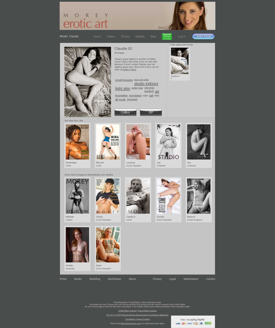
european (135, 95)
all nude (120, 99)
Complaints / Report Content (137, 319)
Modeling (94, 278)
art (157, 91)
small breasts (124, 80)
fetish (157, 95)
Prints (63, 278)
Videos (111, 36)
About (132, 278)
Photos (125, 36)
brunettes (121, 95)
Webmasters (191, 278)
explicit (149, 91)
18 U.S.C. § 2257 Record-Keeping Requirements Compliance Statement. (137, 315)
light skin (122, 88)
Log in (182, 36)
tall (151, 95)
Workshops (114, 278)
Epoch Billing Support (147, 311)
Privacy (157, 278)
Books (78, 278)
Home (97, 36)
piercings (149, 87)
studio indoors (146, 83)
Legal (172, 278)
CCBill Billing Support (127, 311)
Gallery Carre (129, 69)
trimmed (132, 99)
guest (145, 95)
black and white (141, 80)
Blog (153, 36)
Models (140, 36)
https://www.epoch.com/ (130, 323)
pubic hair (137, 87)
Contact (210, 278)
